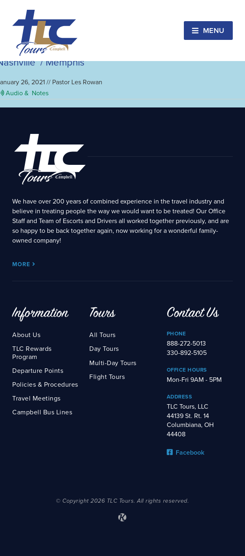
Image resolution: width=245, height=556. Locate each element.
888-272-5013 (186, 343)
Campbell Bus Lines (42, 412)
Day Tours (104, 349)
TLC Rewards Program (32, 353)
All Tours (102, 335)
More (23, 264)
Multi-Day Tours (113, 363)
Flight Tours (107, 377)
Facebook (185, 453)
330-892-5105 (187, 353)
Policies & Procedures (45, 385)
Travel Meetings (36, 398)
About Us (26, 335)
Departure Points (37, 371)
